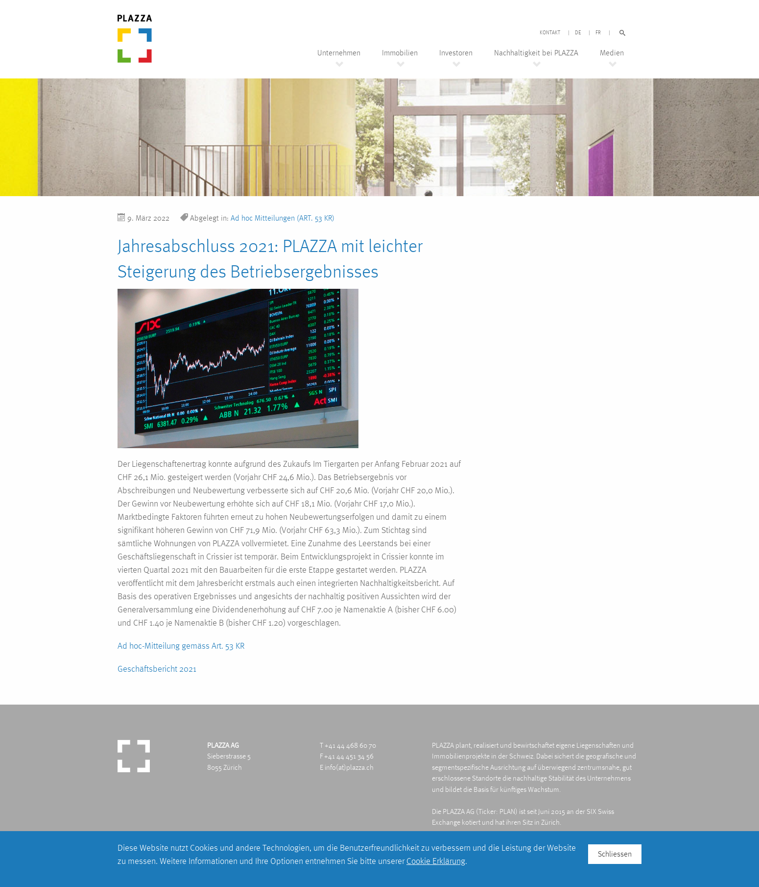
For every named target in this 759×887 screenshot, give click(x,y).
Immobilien (400, 53)
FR (598, 32)
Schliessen (615, 854)
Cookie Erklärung (435, 861)
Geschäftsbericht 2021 (157, 668)
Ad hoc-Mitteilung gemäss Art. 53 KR (181, 645)
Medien (612, 53)
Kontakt (550, 32)
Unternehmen (338, 53)
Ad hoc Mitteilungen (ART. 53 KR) (282, 218)
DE (578, 32)
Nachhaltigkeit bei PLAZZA (536, 53)
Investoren (456, 53)
